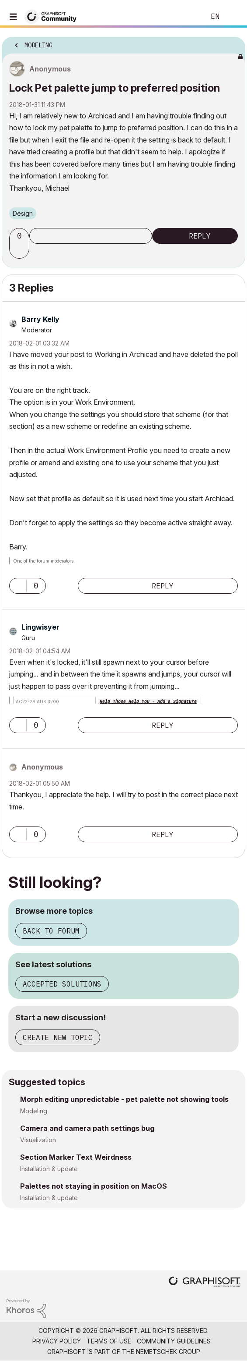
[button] (20, 250)
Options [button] (233, 42)
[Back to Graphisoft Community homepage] (53, 16)
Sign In (233, 17)
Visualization (38, 1140)
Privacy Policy (56, 1341)
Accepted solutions (62, 984)
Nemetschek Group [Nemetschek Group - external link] (168, 1351)
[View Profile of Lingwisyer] (40, 627)
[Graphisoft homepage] (204, 1283)
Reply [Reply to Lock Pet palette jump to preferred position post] (200, 236)
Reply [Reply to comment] (163, 585)
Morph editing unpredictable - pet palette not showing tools (124, 1099)
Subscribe (90, 236)
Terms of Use (109, 1341)
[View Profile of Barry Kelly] (40, 319)
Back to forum (51, 930)
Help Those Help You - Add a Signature (148, 701)
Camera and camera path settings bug (87, 1128)
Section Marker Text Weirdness (76, 1157)
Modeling (33, 1111)
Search (185, 16)
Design (23, 213)
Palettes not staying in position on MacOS (93, 1186)
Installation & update (49, 1168)
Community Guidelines (174, 1341)
